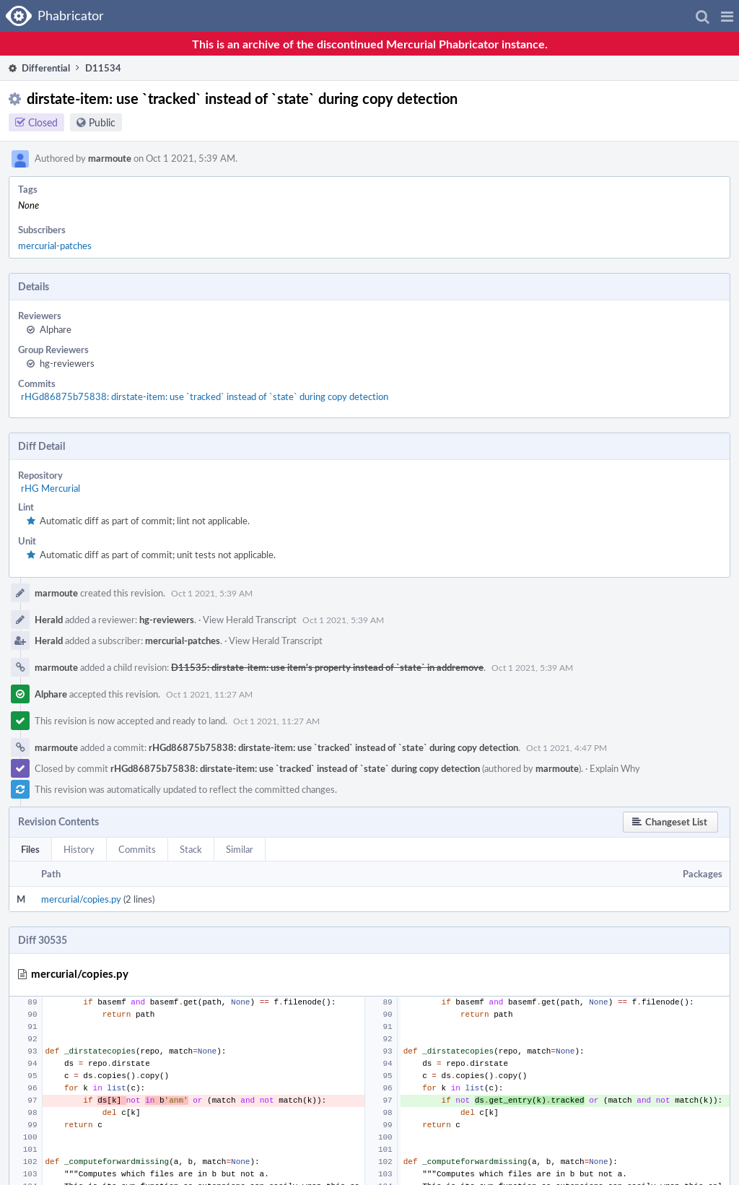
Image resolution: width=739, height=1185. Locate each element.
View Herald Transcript (250, 619)
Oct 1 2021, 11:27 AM (209, 694)
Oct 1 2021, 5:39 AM (212, 593)
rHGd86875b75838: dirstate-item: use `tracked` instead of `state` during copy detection (204, 396)
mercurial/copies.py (81, 899)
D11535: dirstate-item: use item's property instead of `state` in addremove (327, 667)
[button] (727, 16)
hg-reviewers (67, 363)
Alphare (55, 329)
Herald (49, 619)
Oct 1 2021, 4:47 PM (566, 747)
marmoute (109, 158)
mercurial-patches (55, 245)
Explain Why (615, 768)
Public (102, 122)
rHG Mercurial (50, 488)
